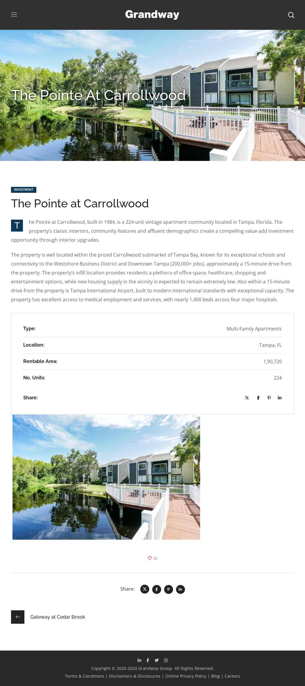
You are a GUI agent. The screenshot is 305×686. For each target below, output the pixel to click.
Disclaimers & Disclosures (135, 676)
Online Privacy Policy (185, 676)
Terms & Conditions (84, 676)
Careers (232, 676)
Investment (23, 189)
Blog (215, 676)
